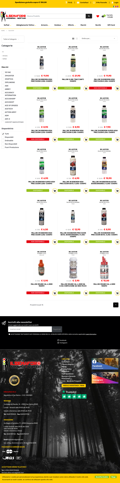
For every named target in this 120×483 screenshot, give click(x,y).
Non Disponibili (11, 144)
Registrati (57, 329)
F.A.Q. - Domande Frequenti (71, 381)
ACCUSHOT (9, 102)
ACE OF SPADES (11, 106)
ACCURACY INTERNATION (10, 94)
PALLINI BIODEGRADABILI (104, 151)
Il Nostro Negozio (68, 364)
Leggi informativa (91, 334)
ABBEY (8, 89)
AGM (7, 116)
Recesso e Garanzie (69, 376)
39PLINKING (10, 82)
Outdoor (57, 25)
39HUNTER (9, 76)
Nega (114, 477)
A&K (6, 86)
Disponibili (9, 137)
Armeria (44, 25)
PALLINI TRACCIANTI (73, 48)
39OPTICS (9, 79)
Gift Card (111, 25)
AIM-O (7, 119)
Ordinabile (9, 141)
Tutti (7, 134)
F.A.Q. (68, 2)
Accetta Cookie (102, 477)
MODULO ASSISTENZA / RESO (73, 386)
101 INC (8, 72)
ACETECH (9, 109)
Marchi (83, 25)
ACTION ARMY (10, 112)
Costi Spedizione (67, 374)
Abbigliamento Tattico (25, 25)
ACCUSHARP (10, 99)
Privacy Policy (67, 369)
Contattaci (82, 2)
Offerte (71, 25)
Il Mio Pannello (100, 2)
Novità (98, 25)
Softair (6, 25)
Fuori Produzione (12, 147)
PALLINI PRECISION (42, 48)
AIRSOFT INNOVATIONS (14, 122)
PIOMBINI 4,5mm (41, 253)
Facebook (61, 340)
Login (115, 2)
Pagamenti (65, 371)
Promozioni (66, 379)
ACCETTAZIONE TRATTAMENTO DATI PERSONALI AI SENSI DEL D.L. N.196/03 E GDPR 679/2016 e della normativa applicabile (53, 334)
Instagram (62, 343)
